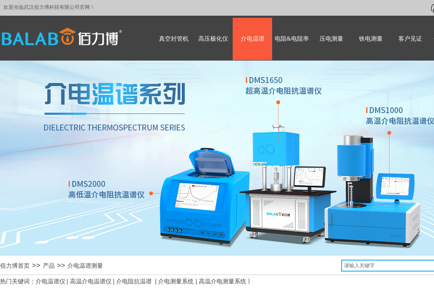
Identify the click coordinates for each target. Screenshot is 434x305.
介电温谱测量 (85, 266)
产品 (49, 266)
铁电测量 (371, 39)
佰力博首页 (15, 266)
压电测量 (331, 39)
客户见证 (410, 39)
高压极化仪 (213, 39)
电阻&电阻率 (292, 39)
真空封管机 (174, 39)
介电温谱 (252, 39)
